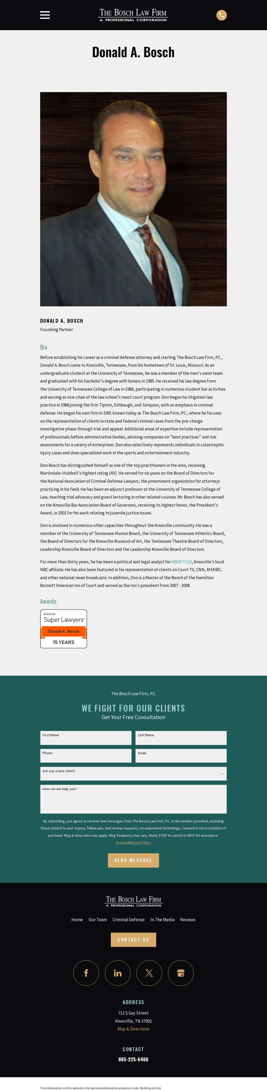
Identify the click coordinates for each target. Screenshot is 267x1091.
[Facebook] (86, 973)
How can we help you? (60, 789)
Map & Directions (133, 1029)
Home (77, 919)
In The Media (162, 919)
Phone (47, 753)
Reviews (188, 919)
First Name (51, 735)
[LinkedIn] (118, 973)
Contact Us (133, 939)
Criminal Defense (128, 919)
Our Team (98, 919)
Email (142, 753)
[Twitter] (149, 973)
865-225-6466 (133, 1059)
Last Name (146, 735)
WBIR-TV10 (182, 562)
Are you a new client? (59, 771)
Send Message (133, 860)
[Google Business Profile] (181, 973)
